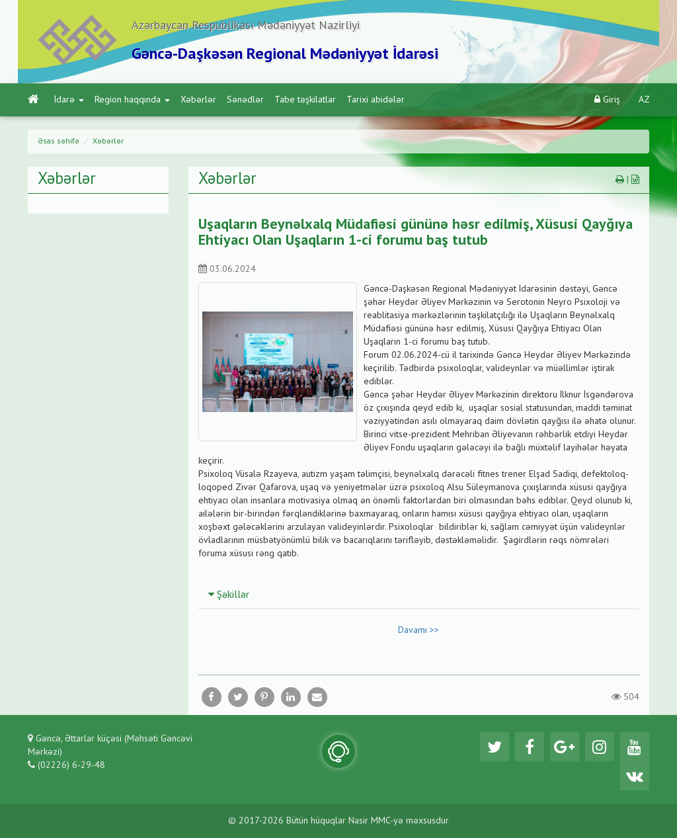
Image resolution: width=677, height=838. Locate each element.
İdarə (69, 100)
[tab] (419, 594)
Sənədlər (245, 100)
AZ (644, 100)
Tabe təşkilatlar (305, 100)
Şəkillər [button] (228, 595)
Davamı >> (418, 630)
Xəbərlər (198, 100)
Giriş (607, 100)
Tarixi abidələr (375, 100)
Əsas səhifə (58, 142)
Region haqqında (132, 100)
